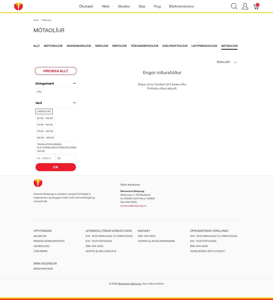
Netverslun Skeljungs (130, 283)
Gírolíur (101, 45)
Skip (142, 6)
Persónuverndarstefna (49, 241)
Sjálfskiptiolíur (174, 45)
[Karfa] (256, 6)
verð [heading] (56, 103)
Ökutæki (86, 6)
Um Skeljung (41, 246)
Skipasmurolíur (79, 45)
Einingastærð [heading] (56, 83)
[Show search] (234, 6)
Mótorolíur (53, 45)
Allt (36, 45)
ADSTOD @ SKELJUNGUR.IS (101, 251)
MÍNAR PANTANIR (43, 268)
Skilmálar (39, 236)
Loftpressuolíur (204, 45)
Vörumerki (40, 251)
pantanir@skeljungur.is (133, 205)
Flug (157, 6)
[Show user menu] (245, 6)
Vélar (106, 6)
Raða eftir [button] (227, 62)
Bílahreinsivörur (181, 6)
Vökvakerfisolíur (144, 45)
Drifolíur (119, 45)
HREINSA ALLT (55, 71)
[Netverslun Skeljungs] (18, 6)
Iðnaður (124, 6)
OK (55, 167)
